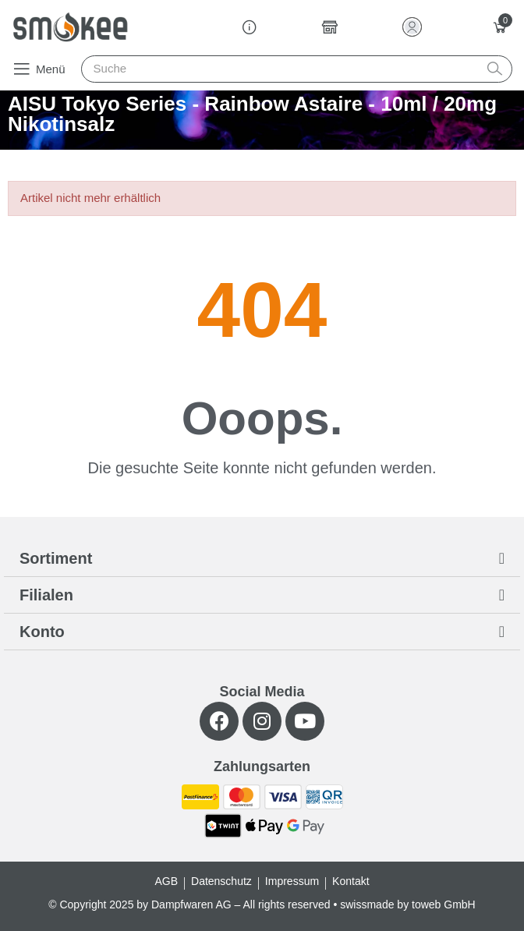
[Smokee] (70, 27)
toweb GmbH (444, 904)
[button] (39, 68)
